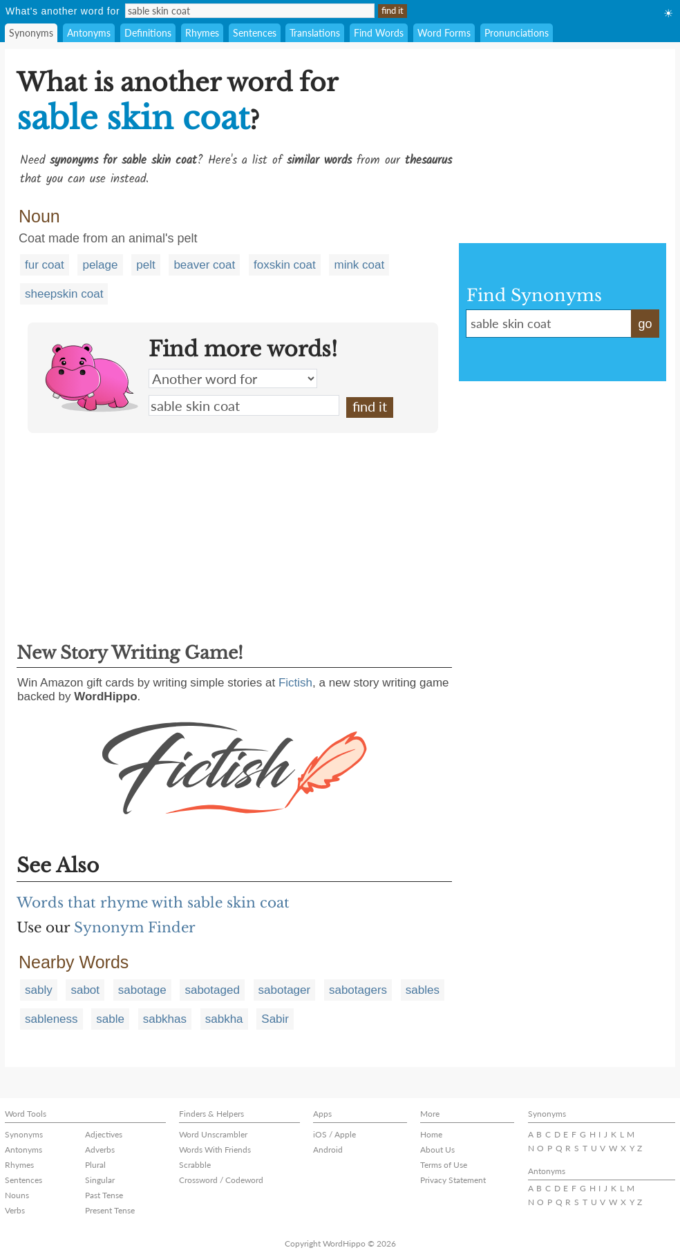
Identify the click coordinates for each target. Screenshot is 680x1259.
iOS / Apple (334, 1134)
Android (328, 1149)
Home (431, 1134)
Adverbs (100, 1149)
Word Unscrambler (213, 1134)
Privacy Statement (453, 1180)
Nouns (17, 1195)
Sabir (275, 1019)
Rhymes (202, 33)
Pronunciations (516, 33)
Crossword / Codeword (221, 1180)
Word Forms (444, 33)
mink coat (359, 264)
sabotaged (212, 990)
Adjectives (103, 1134)
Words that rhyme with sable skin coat (153, 902)
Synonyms (31, 33)
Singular (100, 1180)
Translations (315, 33)
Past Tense (104, 1195)
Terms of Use (443, 1165)
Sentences (254, 33)
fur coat (44, 264)
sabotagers (358, 990)
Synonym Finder (135, 927)
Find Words (379, 33)
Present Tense (110, 1210)
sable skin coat (244, 405)
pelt (145, 264)
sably (39, 990)
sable (110, 1019)
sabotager (284, 990)
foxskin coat (285, 264)
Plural (95, 1165)
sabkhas (165, 1019)
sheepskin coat (64, 293)
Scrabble (195, 1165)
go (645, 324)
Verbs (15, 1210)
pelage (99, 264)
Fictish (295, 682)
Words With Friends (215, 1149)
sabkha (224, 1019)
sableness (51, 1019)
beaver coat (204, 264)
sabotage (142, 990)
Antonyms (89, 33)
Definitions (147, 33)
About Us (437, 1149)
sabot (85, 990)
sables (423, 990)
